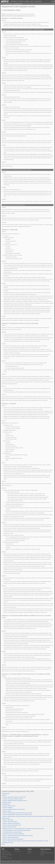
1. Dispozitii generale (5, 793)
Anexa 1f (3, 844)
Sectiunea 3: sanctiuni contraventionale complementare (13, 839)
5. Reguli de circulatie (6, 818)
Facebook (29, 851)
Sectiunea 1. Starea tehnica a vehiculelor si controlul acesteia (14, 797)
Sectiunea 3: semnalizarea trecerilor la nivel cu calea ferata (14, 809)
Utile (31, 1)
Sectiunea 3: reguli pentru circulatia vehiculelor (11, 823)
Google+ (29, 852)
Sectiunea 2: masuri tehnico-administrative (10, 837)
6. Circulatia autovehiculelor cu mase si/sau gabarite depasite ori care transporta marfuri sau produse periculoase (23, 828)
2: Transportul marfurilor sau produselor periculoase (12, 832)
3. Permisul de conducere (6, 802)
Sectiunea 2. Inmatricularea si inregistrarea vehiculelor (13, 798)
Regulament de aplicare (6, 852)
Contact (20, 861)
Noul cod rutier (4, 851)
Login (52, 1)
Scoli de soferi (37, 1)
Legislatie (20, 1)
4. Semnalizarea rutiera (6, 804)
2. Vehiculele (4, 795)
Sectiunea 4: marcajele (7, 811)
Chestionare (13, 1)
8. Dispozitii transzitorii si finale (7, 842)
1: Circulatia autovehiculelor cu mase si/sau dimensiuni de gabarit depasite (16, 830)
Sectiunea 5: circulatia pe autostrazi (9, 826)
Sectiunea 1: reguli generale (8, 819)
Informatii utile (4, 856)
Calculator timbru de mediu (7, 858)
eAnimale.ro (43, 851)
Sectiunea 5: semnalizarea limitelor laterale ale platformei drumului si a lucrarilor (17, 812)
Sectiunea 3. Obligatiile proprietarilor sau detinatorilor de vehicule (15, 800)
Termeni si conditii (14, 861)
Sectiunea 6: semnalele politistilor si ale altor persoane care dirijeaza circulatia (17, 814)
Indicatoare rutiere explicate (7, 854)
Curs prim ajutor (18, 851)
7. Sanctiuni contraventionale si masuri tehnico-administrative (13, 833)
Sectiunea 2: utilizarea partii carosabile (10, 821)
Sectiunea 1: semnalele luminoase (9, 805)
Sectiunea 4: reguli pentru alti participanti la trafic (12, 825)
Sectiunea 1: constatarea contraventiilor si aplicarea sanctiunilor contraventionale (18, 835)
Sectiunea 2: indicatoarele (7, 807)
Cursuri (26, 1)
